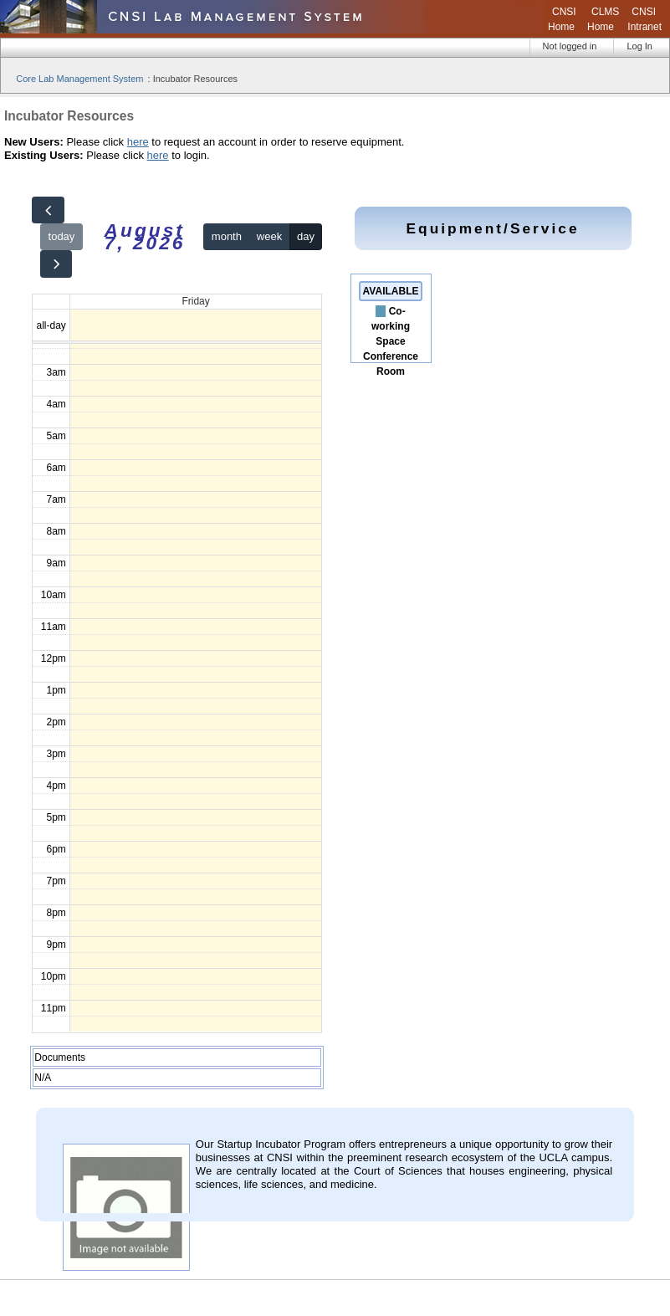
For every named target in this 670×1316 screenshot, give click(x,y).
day (306, 236)
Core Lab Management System (79, 79)
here (138, 142)
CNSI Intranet (644, 19)
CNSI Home (562, 19)
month (227, 236)
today (62, 236)
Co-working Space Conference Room (390, 341)
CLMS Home (603, 19)
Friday (195, 301)
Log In (639, 46)
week (269, 236)
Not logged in (570, 46)
